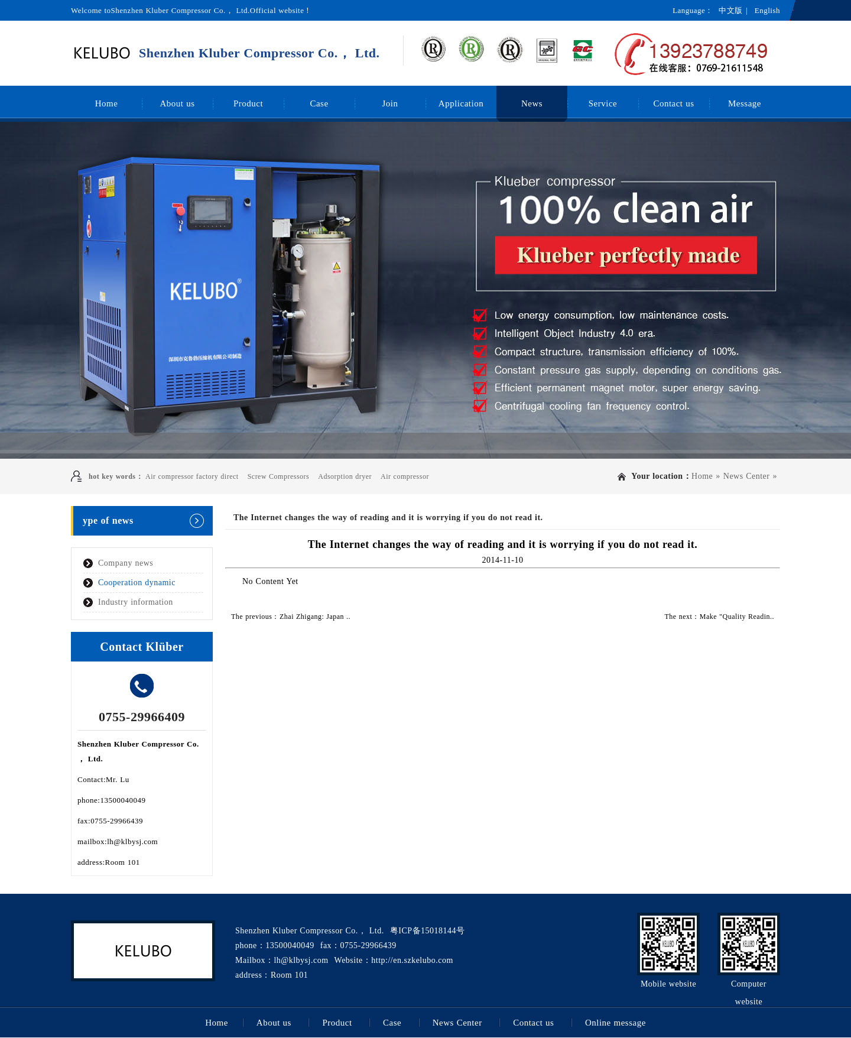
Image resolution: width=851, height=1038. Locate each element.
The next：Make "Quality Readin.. (719, 616)
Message (744, 103)
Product (248, 103)
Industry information (135, 602)
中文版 (731, 10)
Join (390, 103)
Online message (615, 1022)
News (532, 103)
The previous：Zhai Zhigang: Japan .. (290, 616)
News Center (746, 476)
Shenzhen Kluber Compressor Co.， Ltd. (259, 53)
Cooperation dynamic (137, 582)
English (767, 10)
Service (603, 103)
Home (106, 103)
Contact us (673, 103)
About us (177, 103)
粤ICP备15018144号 (427, 930)
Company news (125, 563)
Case (319, 103)
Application (461, 103)
